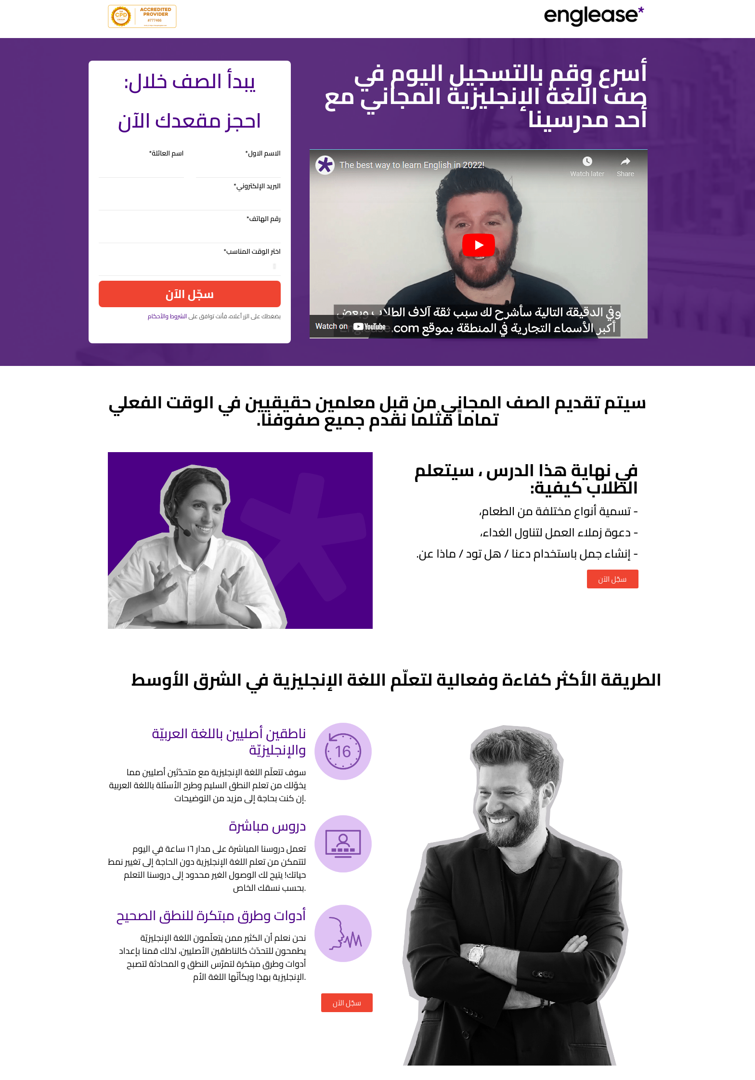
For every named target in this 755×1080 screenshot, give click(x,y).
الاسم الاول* (263, 154)
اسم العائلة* (166, 154)
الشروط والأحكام (167, 316)
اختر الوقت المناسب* (252, 252)
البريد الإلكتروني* (257, 186)
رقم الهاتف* (264, 219)
